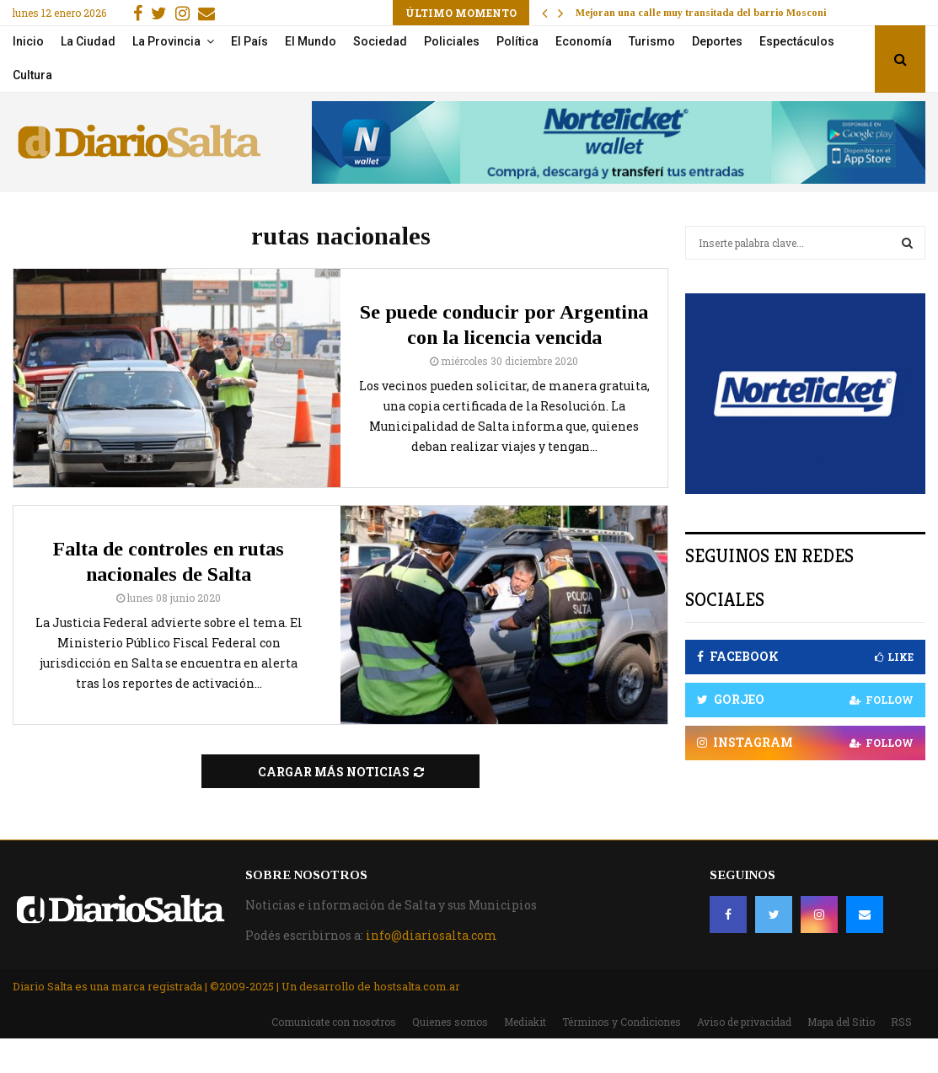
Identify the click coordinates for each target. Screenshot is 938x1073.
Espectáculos (796, 41)
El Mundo (310, 41)
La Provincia (166, 41)
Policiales (452, 41)
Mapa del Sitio (841, 1021)
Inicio (28, 41)
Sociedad (380, 41)
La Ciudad (88, 41)
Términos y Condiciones (621, 1021)
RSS (901, 1021)
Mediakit (525, 1021)
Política (517, 41)
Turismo (652, 41)
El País (249, 41)
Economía (583, 41)
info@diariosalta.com (431, 935)
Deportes (717, 41)
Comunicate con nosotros (333, 1021)
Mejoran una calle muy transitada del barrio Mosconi (701, 13)
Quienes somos (450, 1021)
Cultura (32, 75)
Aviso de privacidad (744, 1021)
